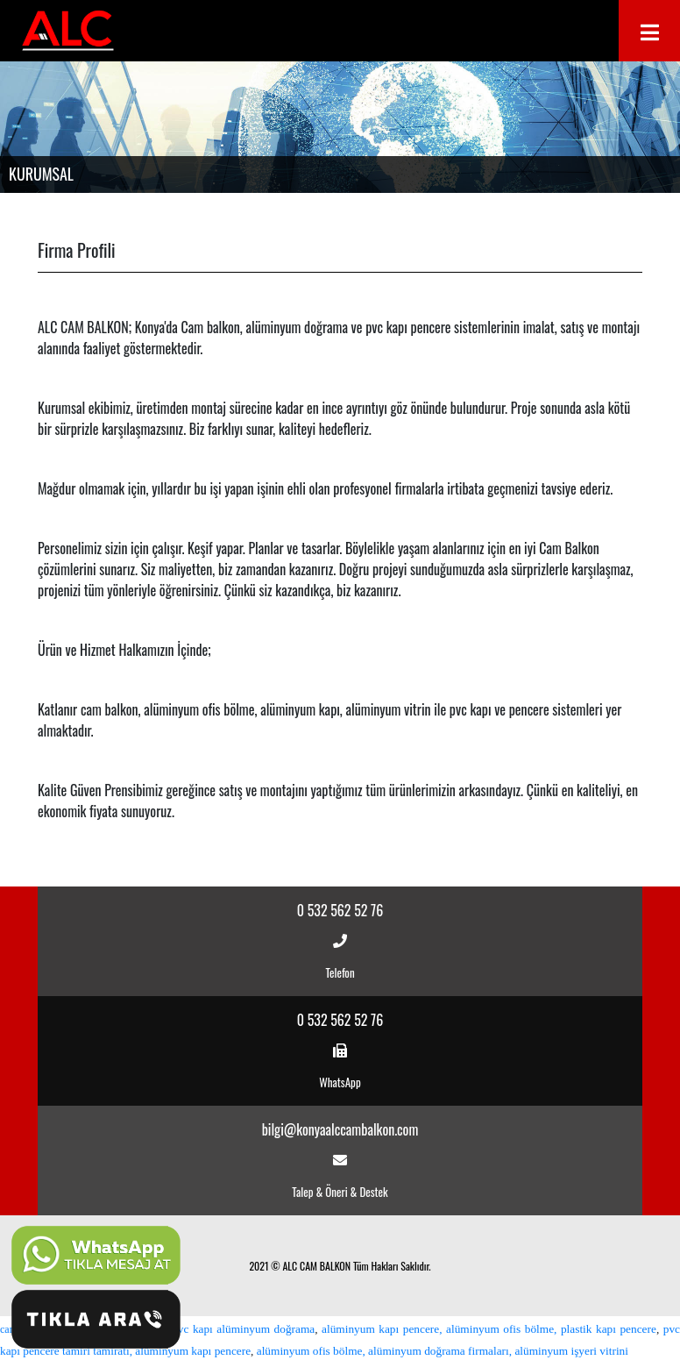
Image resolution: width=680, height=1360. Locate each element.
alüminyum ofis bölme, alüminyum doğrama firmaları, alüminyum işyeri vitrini (442, 1350)
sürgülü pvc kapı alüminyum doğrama (224, 1328)
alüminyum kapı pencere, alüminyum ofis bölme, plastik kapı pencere (489, 1328)
